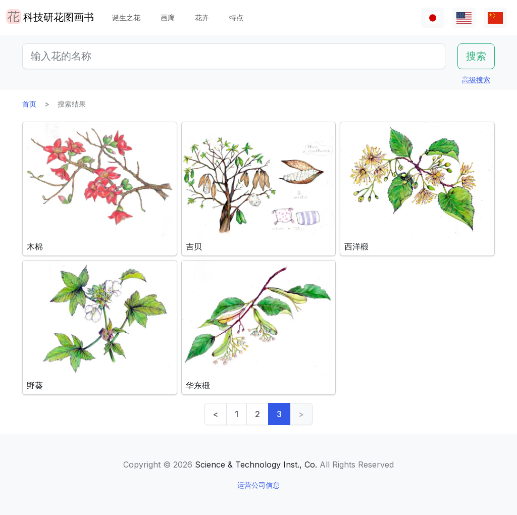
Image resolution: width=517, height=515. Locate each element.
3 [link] (279, 414)
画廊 (168, 17)
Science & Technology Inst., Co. (256, 464)
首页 (29, 103)
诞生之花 (126, 17)
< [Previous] (215, 414)
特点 (236, 17)
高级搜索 (476, 79)
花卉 (202, 17)
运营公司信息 (258, 485)
